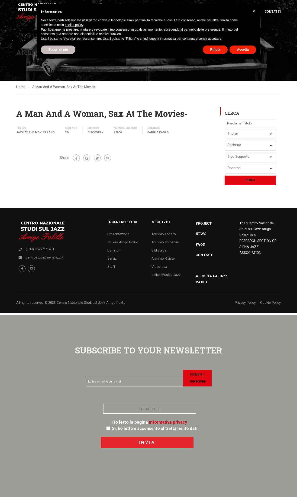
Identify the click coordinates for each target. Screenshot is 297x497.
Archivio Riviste (163, 260)
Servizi (112, 260)
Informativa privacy (168, 422)
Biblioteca (159, 252)
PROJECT (204, 224)
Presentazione (118, 235)
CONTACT (204, 256)
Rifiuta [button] (215, 49)
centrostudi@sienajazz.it (44, 259)
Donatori (113, 252)
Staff (111, 268)
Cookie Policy (270, 304)
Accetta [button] (243, 49)
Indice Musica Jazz (166, 276)
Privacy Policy (245, 304)
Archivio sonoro (164, 235)
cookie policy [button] (74, 25)
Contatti (273, 11)
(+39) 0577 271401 (40, 250)
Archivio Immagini (165, 244)
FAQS (200, 246)
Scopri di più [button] (58, 49)
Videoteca (159, 268)
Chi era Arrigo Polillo (122, 244)
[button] (254, 11)
